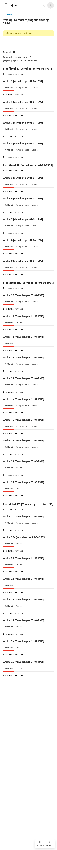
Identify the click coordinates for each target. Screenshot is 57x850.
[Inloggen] (50, 5)
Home (7, 14)
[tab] (8, 87)
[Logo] (22, 5)
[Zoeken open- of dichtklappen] (44, 5)
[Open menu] (5, 5)
